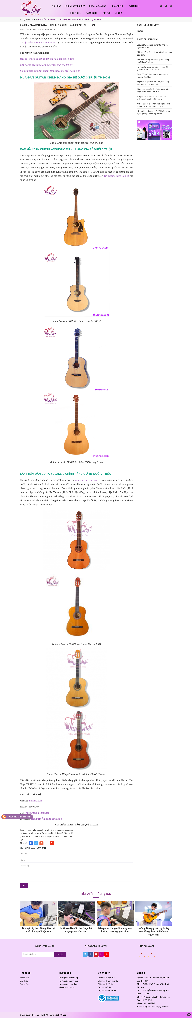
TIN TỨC (106, 13)
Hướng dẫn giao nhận (68, 984)
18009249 (151, 1003)
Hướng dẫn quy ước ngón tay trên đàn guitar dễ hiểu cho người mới (153, 931)
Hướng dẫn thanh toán (69, 981)
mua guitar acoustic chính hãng (40, 830)
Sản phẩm (24, 984)
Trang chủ (24, 978)
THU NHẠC (56, 6)
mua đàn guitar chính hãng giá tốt (51, 833)
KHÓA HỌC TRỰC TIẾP (75, 6)
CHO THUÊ (75, 13)
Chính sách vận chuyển (108, 981)
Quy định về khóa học (107, 990)
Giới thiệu (24, 981)
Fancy (47, 843)
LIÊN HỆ (118, 13)
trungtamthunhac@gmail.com (156, 1006)
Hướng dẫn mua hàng (68, 978)
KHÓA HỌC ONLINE (98, 6)
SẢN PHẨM (134, 6)
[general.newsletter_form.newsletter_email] (38, 954)
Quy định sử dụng (105, 987)
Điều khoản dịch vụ (67, 987)
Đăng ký (60, 954)
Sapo (63, 1015)
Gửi (24, 885)
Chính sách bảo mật (106, 978)
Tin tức (140, 31)
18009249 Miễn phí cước (19, 817)
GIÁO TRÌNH (118, 6)
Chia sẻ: (23, 843)
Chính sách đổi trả (106, 984)
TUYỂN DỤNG (92, 13)
